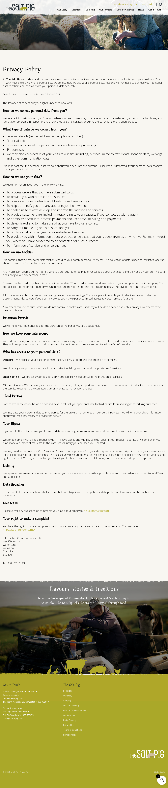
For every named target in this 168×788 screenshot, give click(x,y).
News (141, 9)
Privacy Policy (69, 734)
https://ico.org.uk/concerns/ (19, 529)
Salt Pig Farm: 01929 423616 (16, 711)
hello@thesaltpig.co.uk (97, 510)
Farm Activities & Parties (74, 710)
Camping (90, 9)
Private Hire (68, 725)
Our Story (62, 9)
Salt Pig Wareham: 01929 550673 (18, 715)
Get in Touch (155, 9)
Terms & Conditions (72, 730)
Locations (77, 9)
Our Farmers (105, 9)
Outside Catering (125, 9)
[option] (84, 25)
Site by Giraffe (159, 772)
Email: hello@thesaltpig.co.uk (124, 4)
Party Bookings (70, 720)
